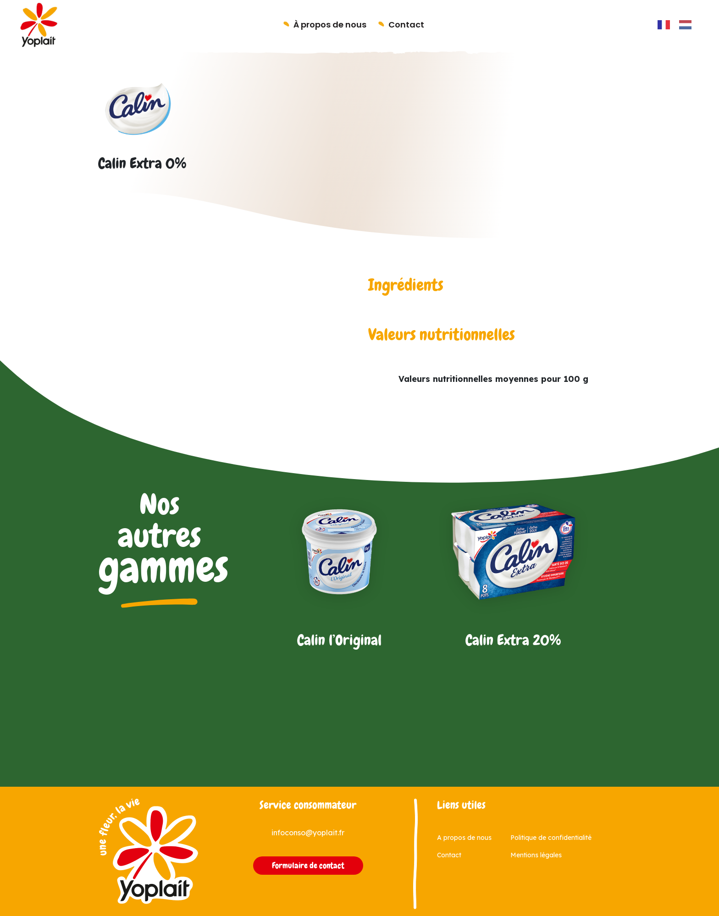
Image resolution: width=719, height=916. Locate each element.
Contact (406, 24)
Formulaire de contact (308, 865)
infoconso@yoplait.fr (307, 832)
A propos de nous (464, 837)
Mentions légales (536, 855)
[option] (688, 24)
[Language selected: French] (679, 24)
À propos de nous (329, 24)
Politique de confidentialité (551, 837)
